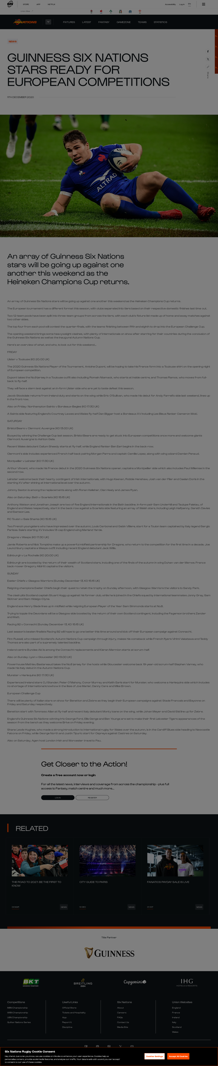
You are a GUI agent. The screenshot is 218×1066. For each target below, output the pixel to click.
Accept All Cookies (178, 1056)
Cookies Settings (154, 1056)
